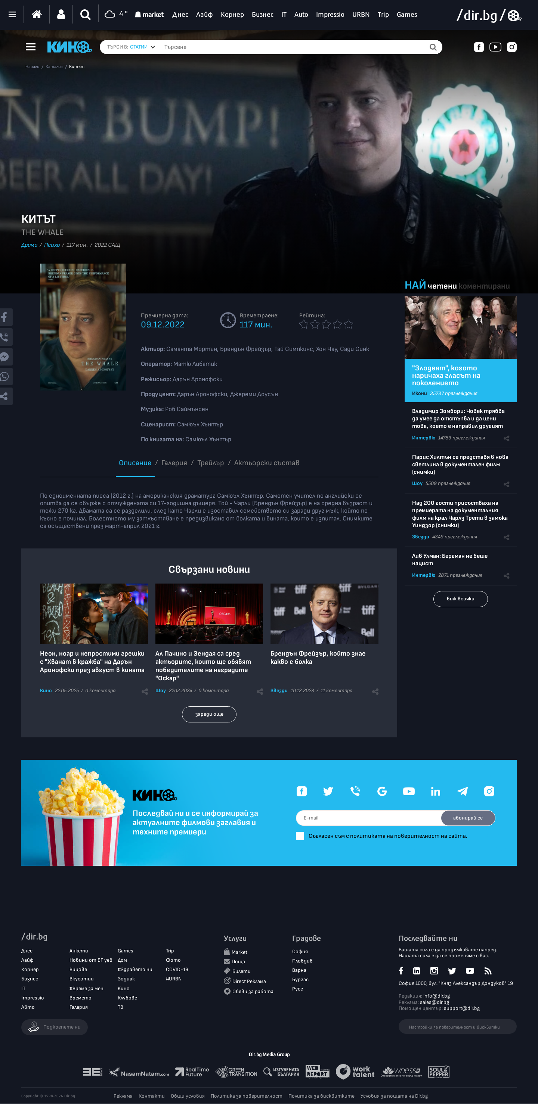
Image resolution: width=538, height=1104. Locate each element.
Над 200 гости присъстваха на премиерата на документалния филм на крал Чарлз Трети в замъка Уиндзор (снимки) (460, 514)
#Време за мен (86, 988)
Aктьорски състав (267, 462)
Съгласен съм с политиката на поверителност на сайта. (392, 836)
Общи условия (188, 1096)
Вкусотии (81, 979)
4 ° (115, 14)
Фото (173, 960)
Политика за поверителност (246, 1096)
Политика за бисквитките (321, 1096)
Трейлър (210, 462)
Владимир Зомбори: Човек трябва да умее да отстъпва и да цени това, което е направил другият (458, 419)
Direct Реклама (249, 982)
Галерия (174, 462)
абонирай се (467, 818)
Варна (299, 970)
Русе (297, 989)
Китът (76, 66)
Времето (80, 998)
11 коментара (336, 690)
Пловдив (302, 961)
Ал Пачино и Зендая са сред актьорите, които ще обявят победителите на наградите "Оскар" (203, 666)
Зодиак (126, 979)
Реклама (123, 1096)
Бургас (300, 980)
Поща (238, 962)
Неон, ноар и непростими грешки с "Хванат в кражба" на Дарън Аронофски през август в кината (92, 662)
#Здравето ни (135, 970)
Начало (32, 66)
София (300, 951)
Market (239, 952)
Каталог (54, 66)
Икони (419, 393)
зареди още (209, 714)
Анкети (78, 951)
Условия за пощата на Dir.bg (394, 1096)
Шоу (160, 690)
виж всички (460, 598)
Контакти (152, 1096)
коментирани (484, 286)
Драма (29, 245)
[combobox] (142, 47)
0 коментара (100, 690)
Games (125, 951)
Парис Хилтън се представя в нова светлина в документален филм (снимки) (460, 465)
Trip (170, 951)
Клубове (127, 998)
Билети (241, 971)
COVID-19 (177, 970)
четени (442, 286)
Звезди (279, 690)
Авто (28, 1007)
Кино (46, 690)
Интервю (423, 438)
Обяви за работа (252, 992)
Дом (122, 960)
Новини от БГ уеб (90, 960)
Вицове (78, 970)
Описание (135, 462)
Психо (52, 245)
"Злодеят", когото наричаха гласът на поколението (446, 376)
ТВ (120, 1007)
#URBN (174, 979)
